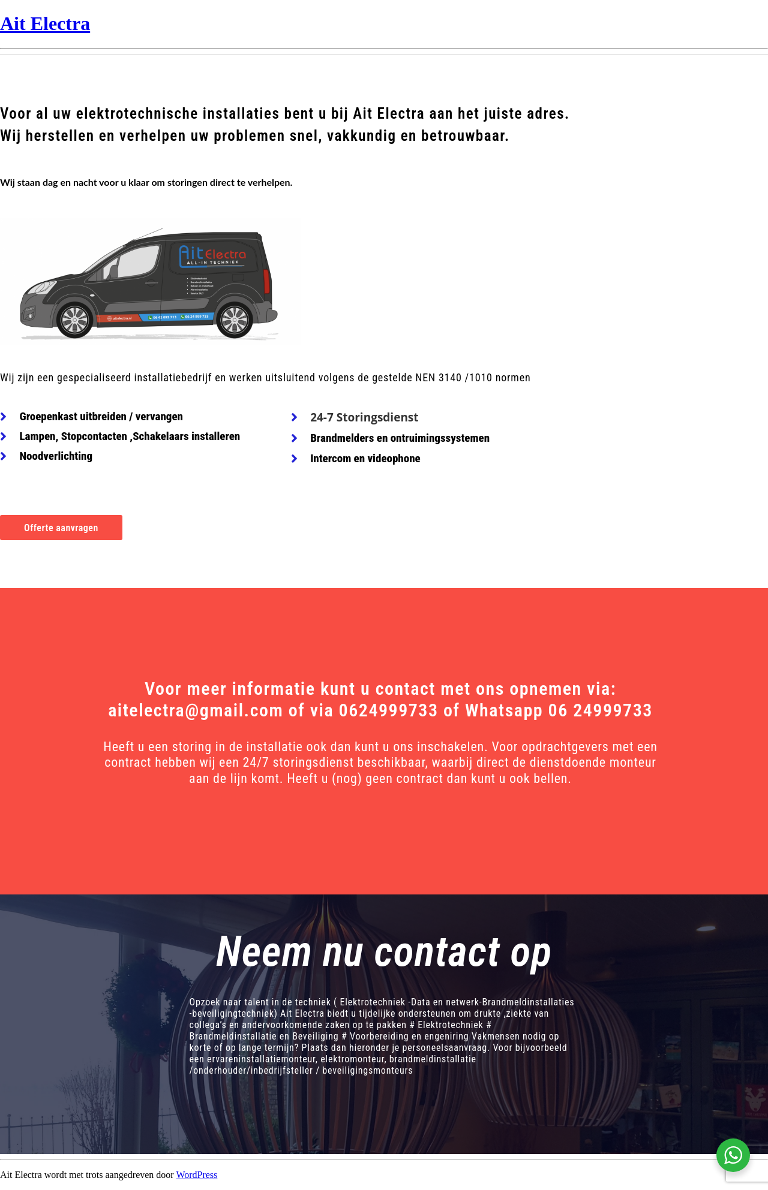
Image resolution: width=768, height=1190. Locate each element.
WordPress (196, 1175)
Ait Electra (45, 23)
